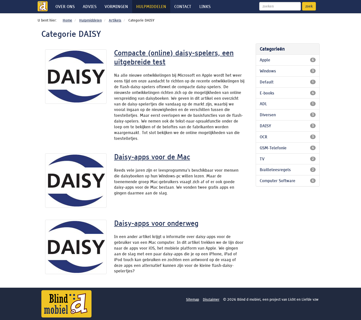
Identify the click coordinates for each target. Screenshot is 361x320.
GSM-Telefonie (288, 147)
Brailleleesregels (288, 169)
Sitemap (192, 299)
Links (205, 6)
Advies (90, 6)
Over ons (65, 6)
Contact (182, 6)
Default (288, 81)
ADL (288, 103)
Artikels (115, 20)
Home (67, 20)
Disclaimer (211, 299)
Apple (288, 59)
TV (288, 158)
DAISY (288, 125)
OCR (288, 136)
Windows (288, 70)
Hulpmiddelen (151, 6)
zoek (309, 6)
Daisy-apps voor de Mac (152, 156)
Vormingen (116, 6)
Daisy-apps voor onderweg (156, 223)
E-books (288, 92)
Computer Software (288, 180)
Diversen (288, 114)
